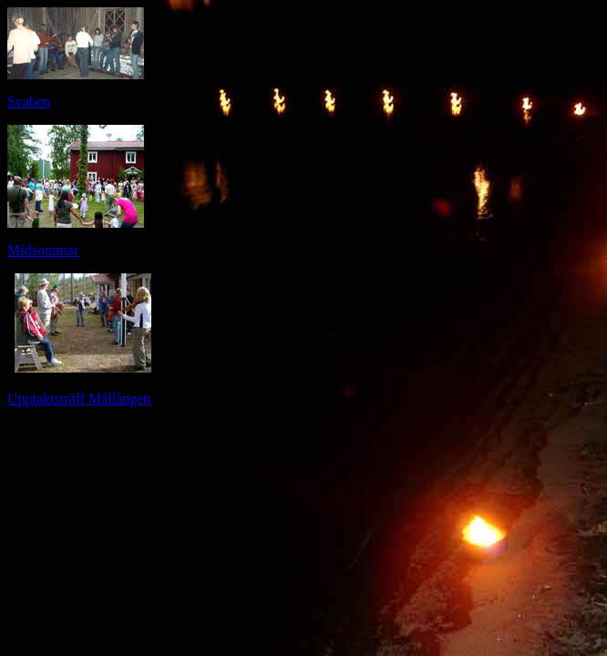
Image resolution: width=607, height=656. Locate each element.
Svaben (28, 101)
